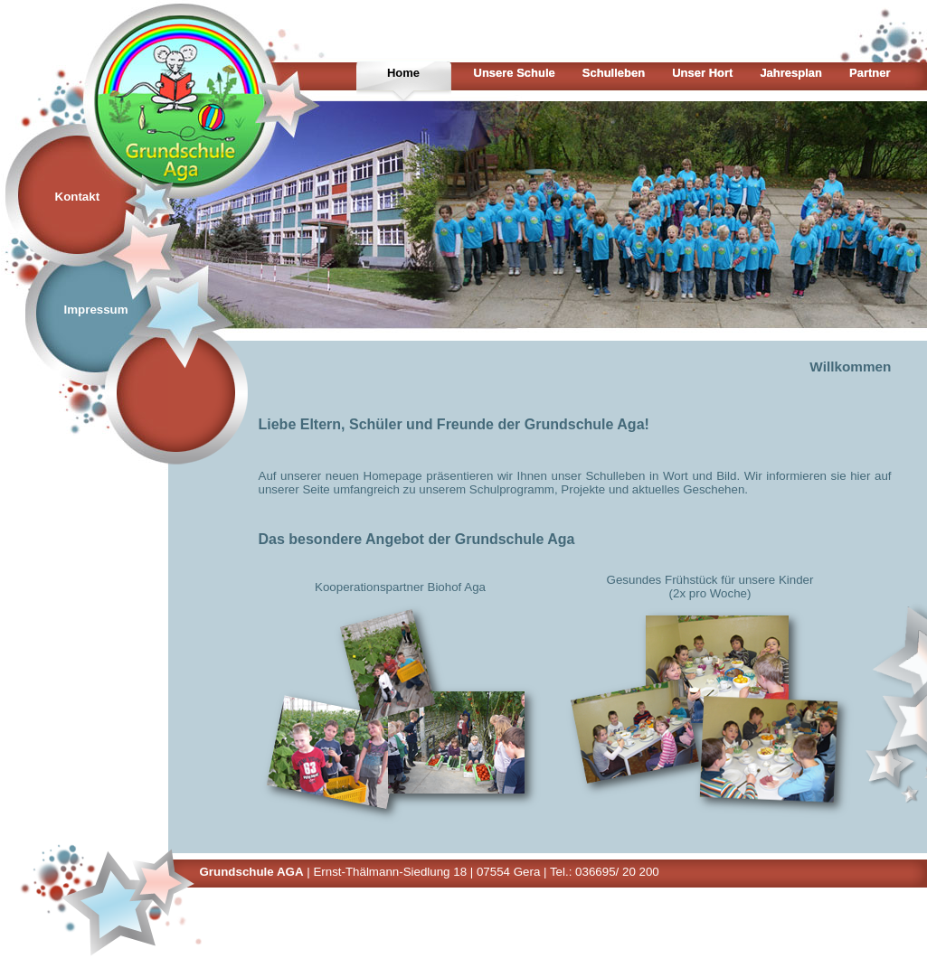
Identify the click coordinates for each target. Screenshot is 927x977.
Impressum (96, 309)
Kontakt (77, 196)
